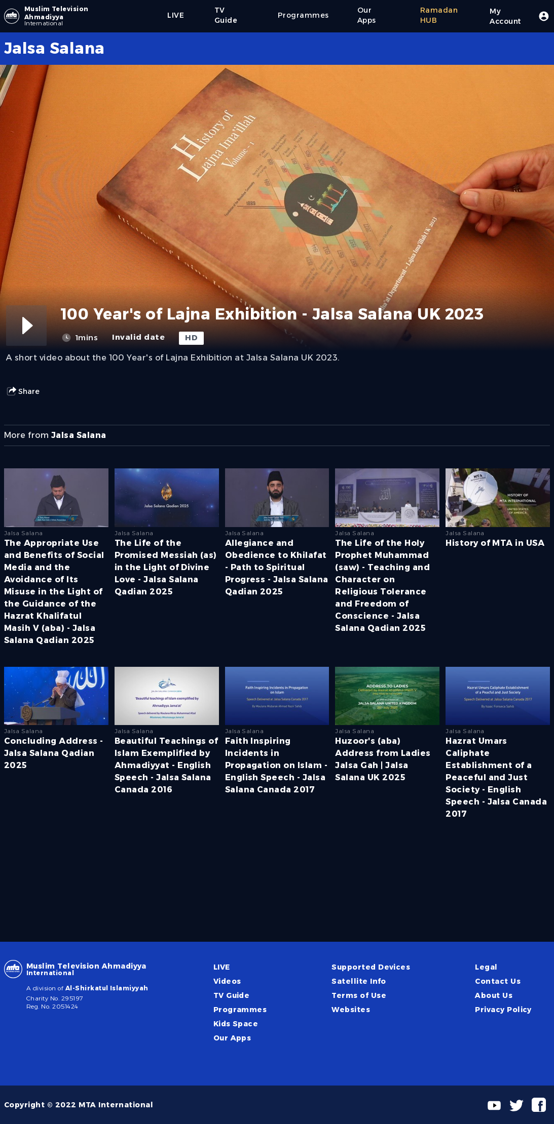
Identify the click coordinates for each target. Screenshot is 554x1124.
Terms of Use (358, 995)
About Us (493, 995)
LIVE (221, 967)
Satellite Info (358, 981)
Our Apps (232, 1037)
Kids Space (235, 1023)
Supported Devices (370, 967)
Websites (350, 1009)
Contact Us (498, 981)
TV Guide (231, 995)
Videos (227, 981)
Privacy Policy (503, 1009)
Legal (486, 967)
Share (23, 391)
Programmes (240, 1009)
